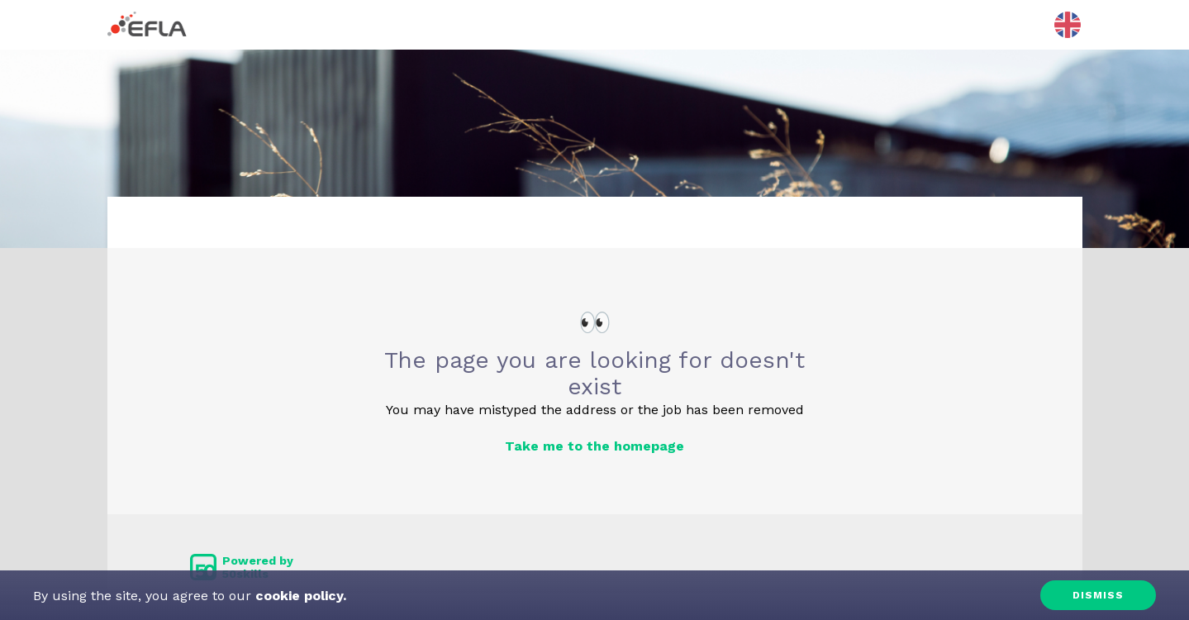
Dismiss (1098, 595)
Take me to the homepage (594, 446)
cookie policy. (298, 595)
